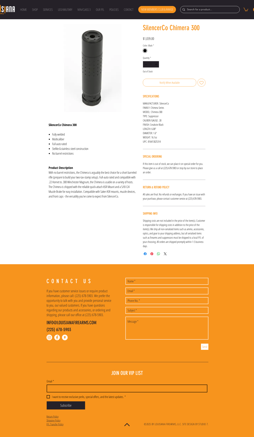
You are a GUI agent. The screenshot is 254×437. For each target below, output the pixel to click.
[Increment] (156, 64)
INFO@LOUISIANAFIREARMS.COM (71, 322)
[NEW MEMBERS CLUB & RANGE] (157, 9)
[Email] (126, 388)
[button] (34, 9)
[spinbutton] (151, 64)
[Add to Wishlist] (201, 82)
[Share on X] (165, 254)
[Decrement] (145, 64)
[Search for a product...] (209, 9)
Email (50, 381)
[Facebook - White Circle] (57, 337)
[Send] (204, 347)
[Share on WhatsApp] (158, 254)
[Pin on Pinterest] (152, 254)
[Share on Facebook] (145, 254)
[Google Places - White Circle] (65, 337)
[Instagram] (49, 337)
